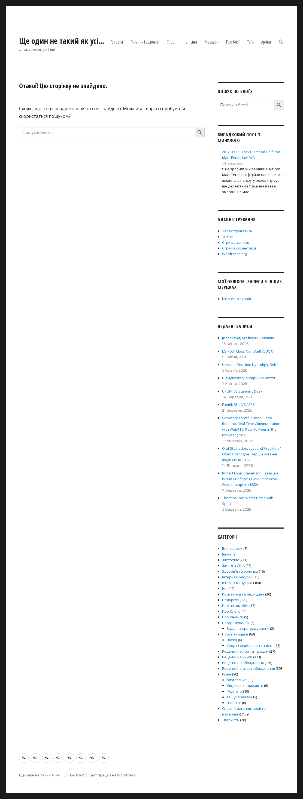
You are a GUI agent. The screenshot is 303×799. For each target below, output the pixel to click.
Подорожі (230, 599)
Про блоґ (233, 42)
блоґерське (237, 679)
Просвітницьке (235, 634)
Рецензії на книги (237, 657)
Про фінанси (232, 617)
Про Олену (231, 611)
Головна (116, 42)
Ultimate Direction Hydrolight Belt (249, 364)
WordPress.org (234, 253)
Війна (227, 554)
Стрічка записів (235, 242)
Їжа (225, 588)
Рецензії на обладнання (243, 662)
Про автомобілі (235, 605)
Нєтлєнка (190, 42)
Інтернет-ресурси (237, 577)
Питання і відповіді (145, 42)
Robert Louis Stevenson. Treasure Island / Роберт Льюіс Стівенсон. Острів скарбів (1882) (250, 479)
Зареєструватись (237, 231)
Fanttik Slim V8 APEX (238, 404)
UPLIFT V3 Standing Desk (242, 391)
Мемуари (212, 42)
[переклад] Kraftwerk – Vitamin (248, 337)
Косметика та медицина (243, 594)
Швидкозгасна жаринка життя (248, 377)
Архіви (266, 42)
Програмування (236, 622)
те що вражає (238, 697)
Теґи (250, 42)
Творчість (230, 719)
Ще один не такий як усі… (61, 41)
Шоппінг (234, 702)
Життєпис (230, 559)
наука (232, 639)
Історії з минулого (237, 582)
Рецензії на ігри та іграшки (245, 651)
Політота (234, 691)
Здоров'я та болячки (240, 571)
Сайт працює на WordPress (112, 775)
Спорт (171, 42)
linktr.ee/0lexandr (237, 298)
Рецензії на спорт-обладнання (248, 668)
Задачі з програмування (248, 628)
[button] (281, 42)
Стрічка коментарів (239, 248)
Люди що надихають (245, 685)
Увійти (228, 236)
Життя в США (233, 565)
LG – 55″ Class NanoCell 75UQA (247, 351)
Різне (226, 674)
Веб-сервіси (232, 548)
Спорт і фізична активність (250, 645)
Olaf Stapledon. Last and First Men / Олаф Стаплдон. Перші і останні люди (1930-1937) (251, 454)
